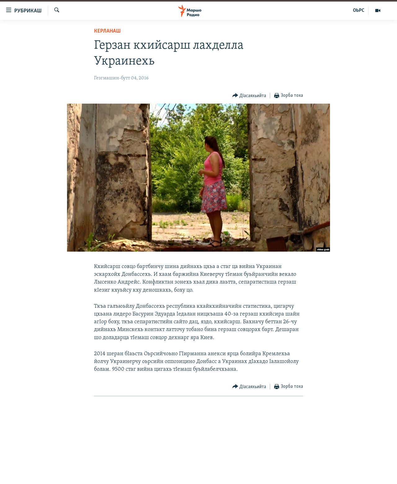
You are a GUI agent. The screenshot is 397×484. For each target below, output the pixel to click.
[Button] (249, 96)
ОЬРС (358, 10)
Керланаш (107, 31)
